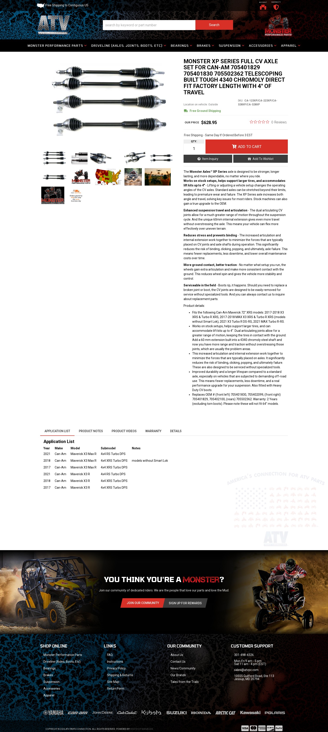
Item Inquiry (210, 159)
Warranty (153, 431)
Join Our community (143, 603)
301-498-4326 (244, 655)
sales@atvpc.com (246, 670)
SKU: (240, 100)
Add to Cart (250, 146)
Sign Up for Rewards (185, 603)
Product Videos (124, 431)
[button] (168, 25)
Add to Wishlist (263, 159)
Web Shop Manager (141, 729)
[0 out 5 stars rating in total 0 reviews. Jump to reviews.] (268, 122)
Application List (57, 431)
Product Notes (91, 431)
